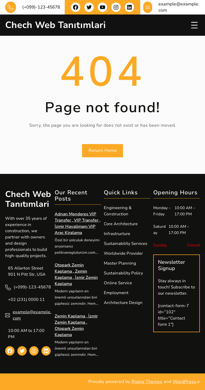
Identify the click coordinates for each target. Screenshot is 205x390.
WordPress (184, 382)
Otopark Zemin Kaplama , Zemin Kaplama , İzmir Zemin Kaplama (76, 274)
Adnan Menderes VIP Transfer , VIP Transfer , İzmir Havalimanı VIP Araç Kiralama (77, 223)
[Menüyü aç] (194, 25)
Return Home (103, 150)
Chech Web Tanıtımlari (55, 25)
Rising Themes (146, 382)
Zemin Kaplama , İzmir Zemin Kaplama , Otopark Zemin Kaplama (76, 325)
